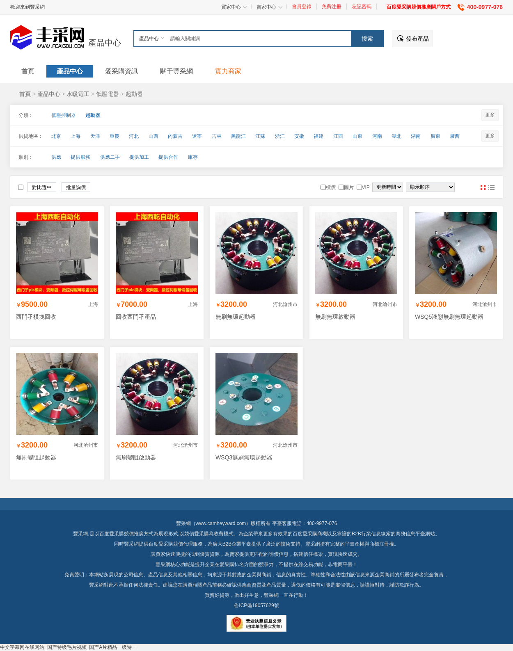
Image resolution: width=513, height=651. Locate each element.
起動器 (134, 94)
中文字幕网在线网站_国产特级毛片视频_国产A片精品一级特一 (68, 647)
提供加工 (139, 157)
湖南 (416, 136)
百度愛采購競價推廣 (121, 534)
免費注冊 (331, 6)
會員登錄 (301, 6)
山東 (357, 136)
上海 (75, 136)
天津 (95, 136)
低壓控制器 (63, 115)
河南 (377, 136)
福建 (318, 136)
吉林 (217, 136)
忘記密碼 (361, 6)
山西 (153, 136)
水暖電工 (77, 94)
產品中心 (104, 42)
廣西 (455, 136)
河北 (134, 136)
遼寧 (197, 136)
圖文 (491, 187)
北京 (56, 136)
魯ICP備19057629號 (256, 605)
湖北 (396, 136)
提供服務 (80, 157)
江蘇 (260, 136)
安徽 (299, 136)
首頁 (25, 94)
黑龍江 (238, 136)
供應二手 (110, 157)
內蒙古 (175, 136)
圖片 (483, 187)
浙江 (280, 136)
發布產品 (417, 38)
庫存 (193, 157)
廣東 (435, 136)
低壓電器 (107, 94)
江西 (338, 136)
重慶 (114, 136)
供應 (56, 157)
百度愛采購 (161, 544)
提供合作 (168, 157)
